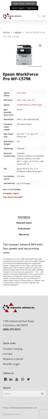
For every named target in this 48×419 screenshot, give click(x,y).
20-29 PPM (21, 93)
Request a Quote (13, 359)
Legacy (17, 32)
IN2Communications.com (28, 408)
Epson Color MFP (15, 197)
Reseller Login (11, 364)
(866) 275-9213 (11, 329)
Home (6, 32)
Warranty (24, 234)
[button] (43, 16)
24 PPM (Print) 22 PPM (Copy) (29, 105)
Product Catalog (12, 348)
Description (24, 217)
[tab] (23, 217)
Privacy (5, 408)
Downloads (24, 228)
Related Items (24, 222)
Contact (7, 354)
